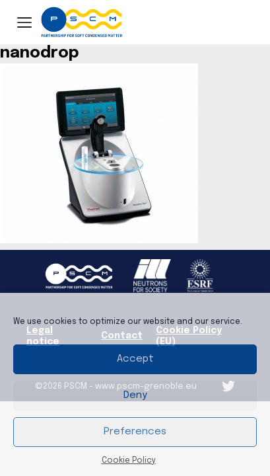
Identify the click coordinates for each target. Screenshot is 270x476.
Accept (135, 359)
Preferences (135, 431)
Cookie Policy (129, 461)
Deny (135, 395)
